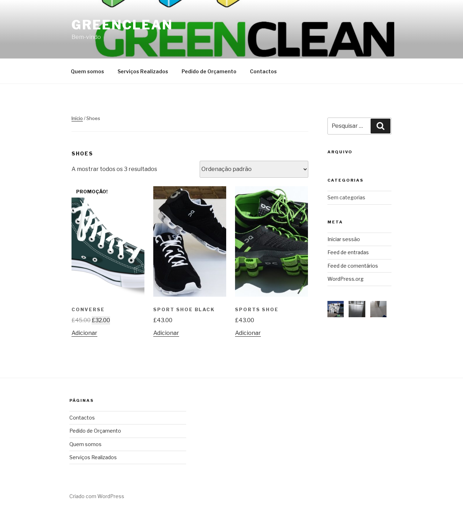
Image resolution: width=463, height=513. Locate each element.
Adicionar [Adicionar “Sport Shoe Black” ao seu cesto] (166, 333)
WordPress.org (345, 279)
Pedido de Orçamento (209, 71)
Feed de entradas (348, 252)
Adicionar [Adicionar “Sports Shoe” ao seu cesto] (248, 333)
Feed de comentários (352, 266)
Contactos (263, 71)
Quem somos (87, 71)
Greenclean (122, 25)
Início (77, 118)
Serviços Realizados (143, 71)
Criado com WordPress (96, 496)
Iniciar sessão (343, 239)
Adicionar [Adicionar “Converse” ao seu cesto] (84, 333)
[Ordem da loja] (254, 169)
